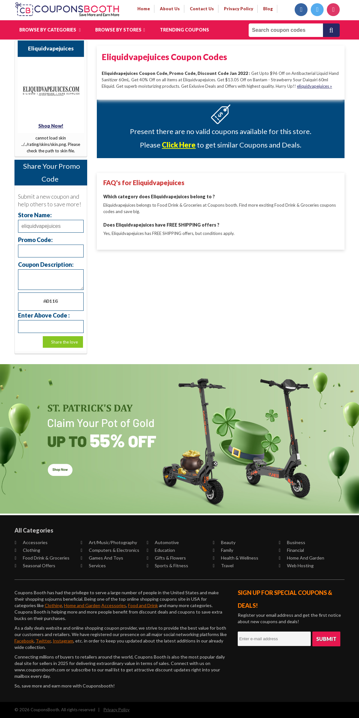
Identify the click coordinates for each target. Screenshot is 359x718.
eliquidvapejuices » (314, 86)
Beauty (224, 542)
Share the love (64, 342)
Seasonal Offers (35, 565)
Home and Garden (301, 558)
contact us (202, 8)
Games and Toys (102, 558)
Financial (291, 550)
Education (161, 550)
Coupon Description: (46, 264)
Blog (268, 8)
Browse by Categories (50, 29)
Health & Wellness (235, 558)
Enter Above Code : (44, 315)
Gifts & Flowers (166, 558)
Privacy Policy (117, 709)
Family (223, 550)
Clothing (27, 550)
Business (292, 542)
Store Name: (35, 214)
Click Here (179, 144)
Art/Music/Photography (109, 542)
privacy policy (238, 8)
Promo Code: (35, 239)
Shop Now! (50, 126)
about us (170, 8)
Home (143, 8)
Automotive (163, 542)
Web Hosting (296, 565)
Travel (223, 565)
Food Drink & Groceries (42, 558)
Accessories (31, 542)
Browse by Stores (120, 29)
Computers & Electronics (110, 550)
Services (93, 565)
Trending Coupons (184, 29)
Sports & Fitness (167, 565)
